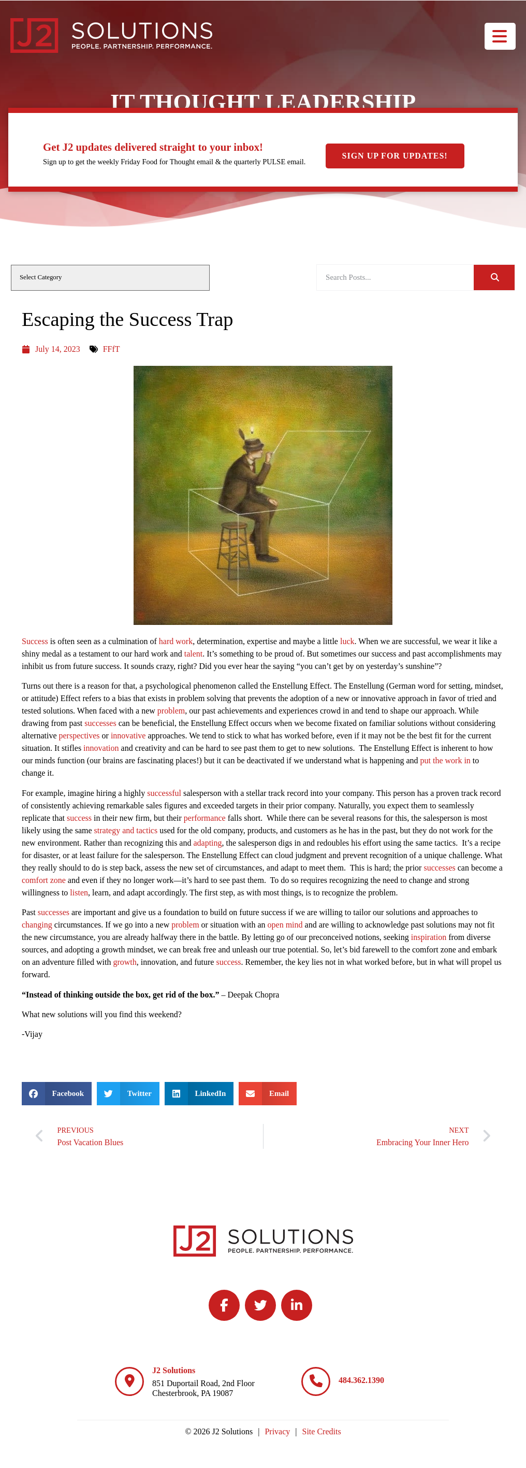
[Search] (494, 277)
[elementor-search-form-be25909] (395, 277)
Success (35, 641)
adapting (207, 842)
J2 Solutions (173, 1370)
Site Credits (321, 1431)
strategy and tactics (126, 830)
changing (37, 924)
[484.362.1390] (315, 1381)
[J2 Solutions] (129, 1381)
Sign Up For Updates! (395, 155)
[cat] (110, 278)
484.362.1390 (361, 1380)
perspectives (79, 735)
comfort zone (44, 880)
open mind (285, 924)
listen (79, 892)
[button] (57, 1093)
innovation (101, 748)
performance (205, 818)
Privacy (277, 1431)
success (79, 818)
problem (171, 710)
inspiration (428, 937)
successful (164, 793)
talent (193, 653)
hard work (176, 641)
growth (124, 962)
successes (100, 723)
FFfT (111, 349)
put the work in (445, 760)
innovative (128, 735)
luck (347, 641)
